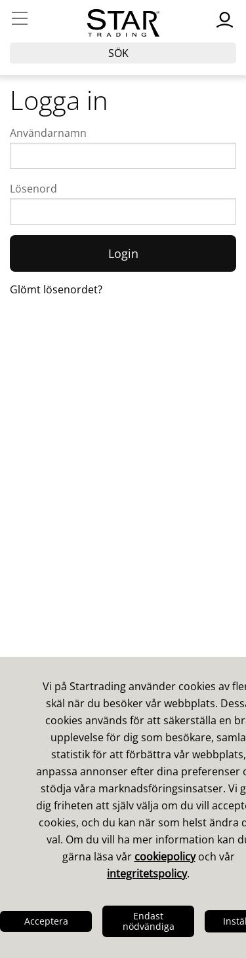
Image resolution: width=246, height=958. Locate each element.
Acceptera (46, 921)
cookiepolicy (164, 856)
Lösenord (33, 188)
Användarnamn (48, 133)
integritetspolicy (147, 873)
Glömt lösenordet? (56, 289)
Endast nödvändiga (148, 921)
